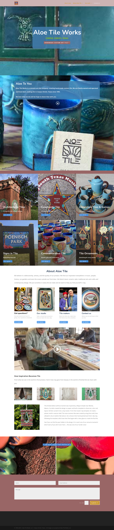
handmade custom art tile (56, 42)
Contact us (97, 3)
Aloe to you (68, 3)
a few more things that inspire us (56, 444)
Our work (87, 3)
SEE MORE (7, 215)
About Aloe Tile (77, 3)
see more (18, 322)
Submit (93, 503)
